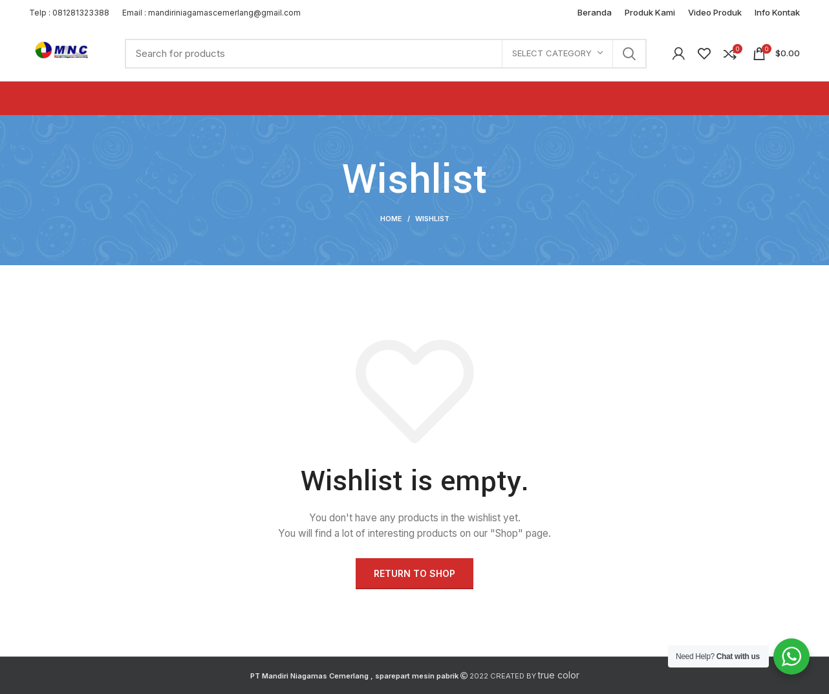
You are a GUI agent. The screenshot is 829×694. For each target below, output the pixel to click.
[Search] (386, 54)
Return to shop (414, 573)
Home (391, 218)
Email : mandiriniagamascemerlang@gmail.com (211, 12)
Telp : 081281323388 (69, 12)
